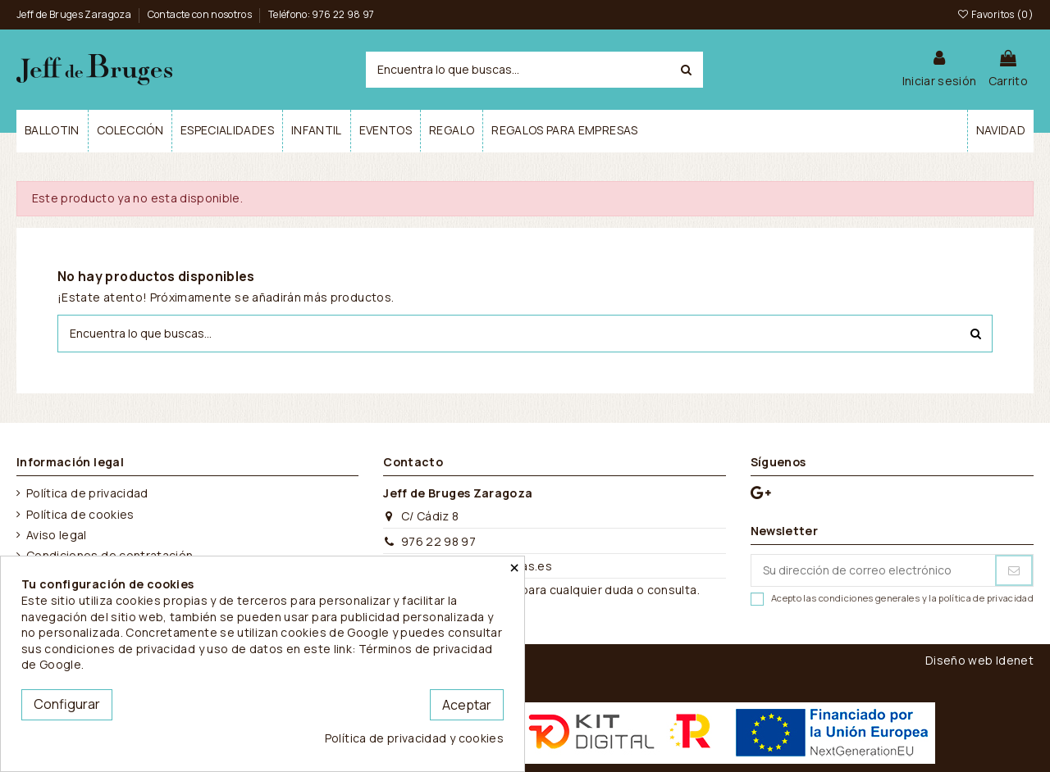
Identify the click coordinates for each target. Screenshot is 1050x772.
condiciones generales (869, 598)
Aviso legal (56, 535)
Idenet (1015, 660)
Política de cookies (80, 514)
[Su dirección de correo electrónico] (873, 570)
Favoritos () (995, 14)
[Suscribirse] (1014, 570)
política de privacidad (986, 598)
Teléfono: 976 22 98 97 (321, 14)
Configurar (67, 704)
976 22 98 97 (438, 541)
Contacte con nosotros (201, 14)
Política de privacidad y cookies (414, 738)
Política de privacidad (87, 493)
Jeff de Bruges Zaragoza (74, 14)
